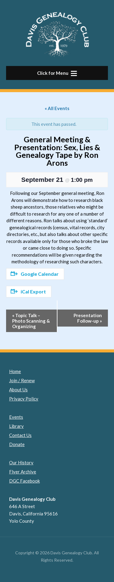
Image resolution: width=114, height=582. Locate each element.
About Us (18, 389)
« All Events (57, 108)
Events (16, 417)
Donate (17, 444)
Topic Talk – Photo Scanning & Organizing (31, 321)
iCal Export (28, 291)
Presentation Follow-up (88, 318)
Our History (21, 462)
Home (15, 371)
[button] (57, 73)
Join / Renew (22, 380)
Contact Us (20, 435)
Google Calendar (35, 274)
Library (16, 426)
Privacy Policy (23, 398)
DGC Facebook (24, 480)
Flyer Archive (22, 471)
